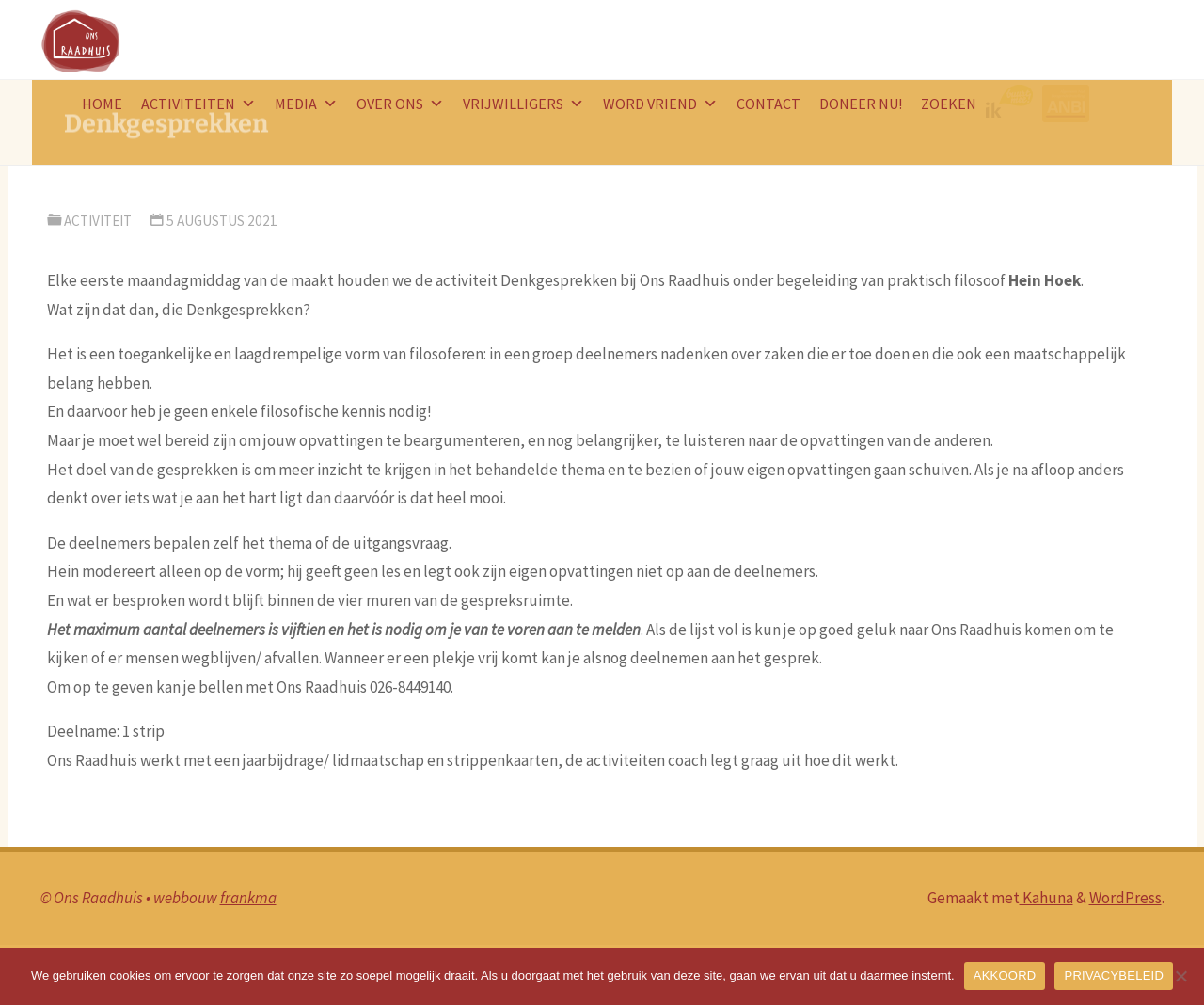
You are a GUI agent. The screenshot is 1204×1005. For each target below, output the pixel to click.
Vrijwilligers (523, 103)
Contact (768, 103)
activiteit (98, 221)
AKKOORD (1005, 975)
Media (306, 103)
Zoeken (948, 103)
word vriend (660, 103)
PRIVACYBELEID (1114, 975)
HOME (102, 103)
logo (1014, 103)
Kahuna (1046, 897)
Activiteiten (198, 103)
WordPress (1125, 897)
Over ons (400, 103)
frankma (248, 897)
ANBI (1068, 103)
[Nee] (1180, 975)
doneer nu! (860, 103)
